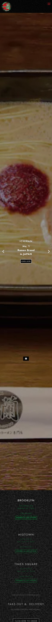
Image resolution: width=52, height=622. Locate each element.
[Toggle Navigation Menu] (49, 4)
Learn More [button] (26, 244)
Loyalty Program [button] (26, 616)
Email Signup (26, 620)
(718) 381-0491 (26, 480)
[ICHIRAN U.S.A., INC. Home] (6, 6)
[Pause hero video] (26, 334)
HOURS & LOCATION (26, 484)
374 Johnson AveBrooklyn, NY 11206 (26, 473)
